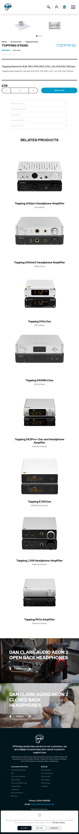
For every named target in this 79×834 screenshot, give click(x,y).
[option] (56, 25)
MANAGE (54, 828)
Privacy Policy (15, 780)
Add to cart (59, 90)
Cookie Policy (15, 786)
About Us (14, 796)
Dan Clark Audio (47, 773)
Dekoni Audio (46, 770)
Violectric (44, 786)
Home (4, 42)
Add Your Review (8, 54)
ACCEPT (24, 828)
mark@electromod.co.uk (42, 804)
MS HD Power (46, 783)
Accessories (16, 42)
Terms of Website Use (19, 783)
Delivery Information (18, 770)
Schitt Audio (45, 776)
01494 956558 (43, 800)
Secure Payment (17, 793)
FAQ (12, 773)
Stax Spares (45, 780)
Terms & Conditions (18, 776)
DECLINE (39, 828)
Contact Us (15, 789)
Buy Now (20, 669)
